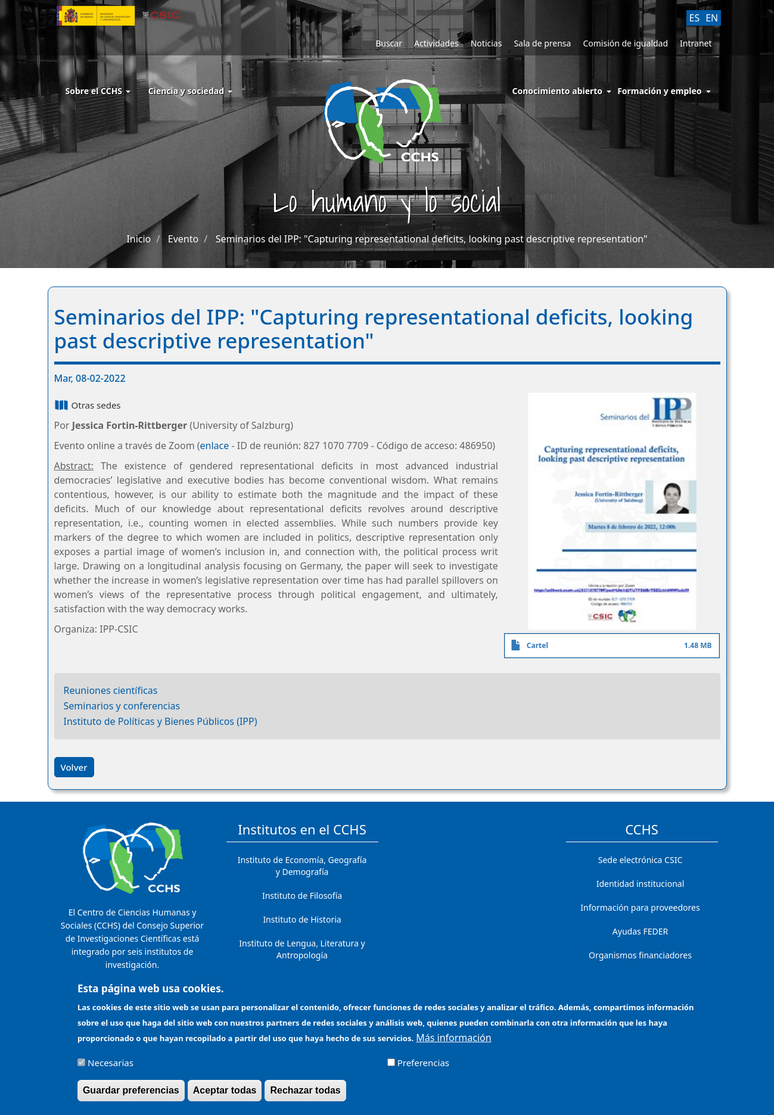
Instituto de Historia (302, 919)
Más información (453, 1039)
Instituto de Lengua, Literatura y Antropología (302, 949)
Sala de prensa (542, 43)
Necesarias (110, 1064)
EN (711, 17)
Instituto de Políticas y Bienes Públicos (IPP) (160, 721)
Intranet (695, 43)
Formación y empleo (659, 90)
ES (694, 17)
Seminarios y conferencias (122, 705)
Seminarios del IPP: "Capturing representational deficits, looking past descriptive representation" (432, 238)
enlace (214, 445)
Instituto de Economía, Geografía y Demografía (302, 865)
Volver (74, 767)
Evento (183, 238)
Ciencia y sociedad (190, 90)
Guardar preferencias (131, 1092)
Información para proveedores (640, 907)
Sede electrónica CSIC (640, 859)
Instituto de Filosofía (302, 895)
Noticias (486, 43)
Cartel (537, 645)
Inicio (138, 238)
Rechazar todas (305, 1092)
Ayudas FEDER (640, 931)
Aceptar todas (225, 1092)
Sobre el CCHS (98, 90)
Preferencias (423, 1064)
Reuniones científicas (111, 690)
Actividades (436, 43)
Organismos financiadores (640, 955)
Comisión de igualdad (625, 43)
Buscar (388, 43)
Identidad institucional (640, 883)
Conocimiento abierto (557, 90)
